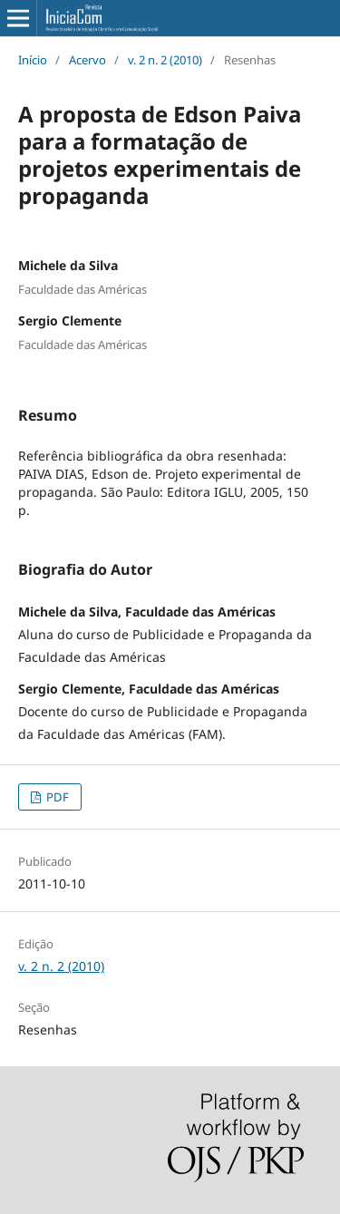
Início (32, 60)
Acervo (87, 60)
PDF (56, 797)
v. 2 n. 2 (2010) (165, 60)
